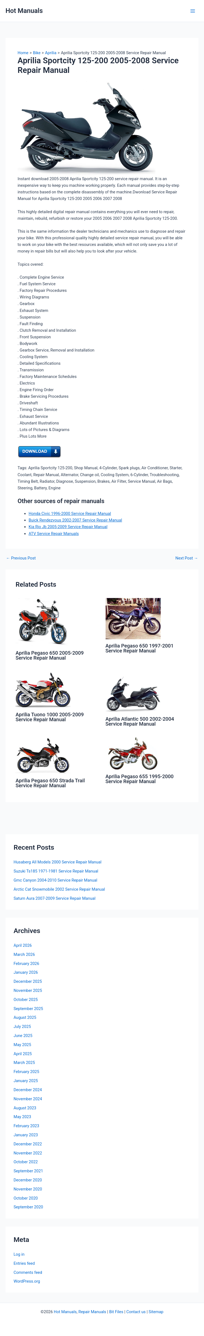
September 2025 (28, 1008)
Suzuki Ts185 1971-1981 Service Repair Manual (56, 871)
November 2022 (28, 1153)
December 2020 (28, 1180)
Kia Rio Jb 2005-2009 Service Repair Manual (68, 526)
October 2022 (26, 1161)
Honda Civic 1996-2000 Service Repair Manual (70, 513)
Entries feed (24, 1263)
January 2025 (26, 1080)
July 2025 (22, 1026)
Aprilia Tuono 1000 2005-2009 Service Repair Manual (49, 717)
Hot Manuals (24, 11)
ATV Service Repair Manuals (54, 533)
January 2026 (26, 972)
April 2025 (23, 1053)
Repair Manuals (92, 1311)
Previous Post (21, 558)
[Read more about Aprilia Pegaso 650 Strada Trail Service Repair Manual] (43, 755)
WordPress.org (27, 1281)
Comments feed (28, 1272)
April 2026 (23, 945)
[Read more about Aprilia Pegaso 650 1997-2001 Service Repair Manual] (133, 618)
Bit (111, 1311)
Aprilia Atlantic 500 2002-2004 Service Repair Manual (140, 721)
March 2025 (24, 1062)
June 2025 (23, 1035)
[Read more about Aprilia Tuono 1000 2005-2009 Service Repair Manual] (43, 689)
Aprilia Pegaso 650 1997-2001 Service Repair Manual (140, 648)
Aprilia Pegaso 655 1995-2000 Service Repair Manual (140, 778)
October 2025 (26, 999)
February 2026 (26, 963)
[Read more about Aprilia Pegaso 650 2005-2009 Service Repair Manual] (43, 621)
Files (119, 1311)
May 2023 (22, 1116)
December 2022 (28, 1144)
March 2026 (24, 954)
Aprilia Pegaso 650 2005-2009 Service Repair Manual (49, 655)
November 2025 (28, 990)
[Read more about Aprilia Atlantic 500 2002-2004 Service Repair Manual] (133, 691)
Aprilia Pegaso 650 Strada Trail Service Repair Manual (50, 783)
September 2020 (28, 1207)
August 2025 (25, 1017)
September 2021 (28, 1170)
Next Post (186, 558)
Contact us (136, 1311)
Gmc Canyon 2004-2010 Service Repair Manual (55, 880)
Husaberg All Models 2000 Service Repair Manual (57, 862)
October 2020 (26, 1198)
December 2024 (28, 1089)
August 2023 (25, 1107)
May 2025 (22, 1044)
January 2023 (26, 1134)
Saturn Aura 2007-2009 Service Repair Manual (54, 898)
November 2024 (28, 1098)
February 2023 (26, 1125)
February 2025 (26, 1071)
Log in (19, 1254)
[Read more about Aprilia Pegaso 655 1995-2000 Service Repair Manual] (133, 753)
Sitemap (156, 1311)
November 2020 (28, 1189)
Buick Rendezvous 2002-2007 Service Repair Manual (75, 520)
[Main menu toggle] (192, 11)
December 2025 (28, 981)
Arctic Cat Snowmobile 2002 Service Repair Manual (59, 889)
